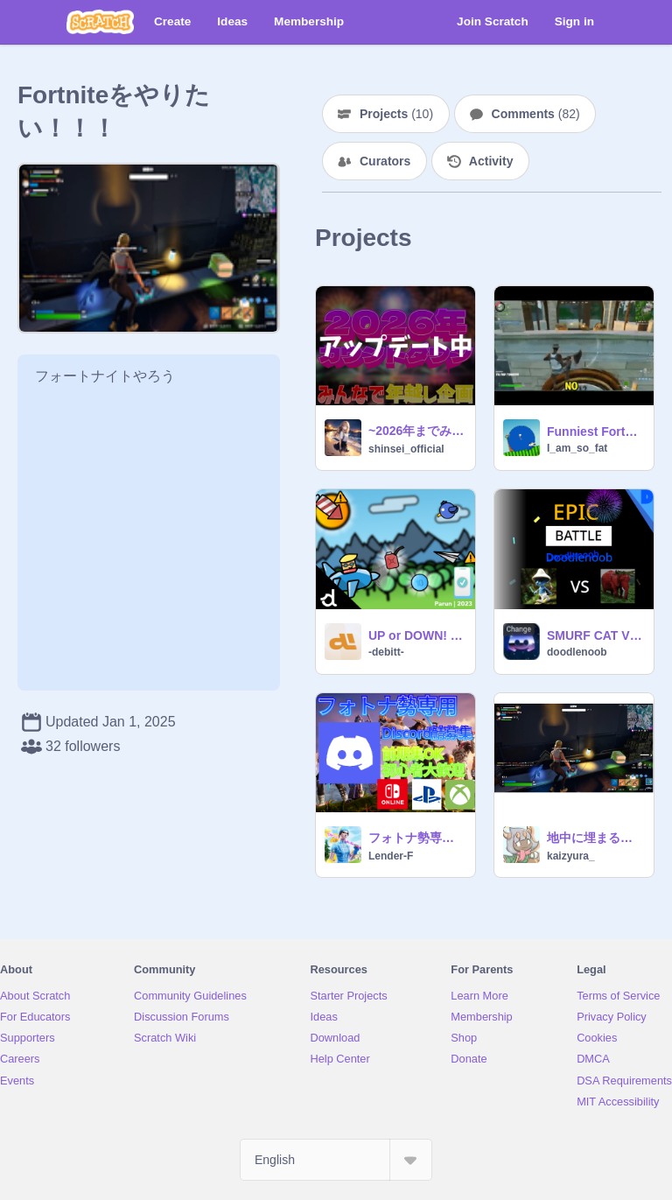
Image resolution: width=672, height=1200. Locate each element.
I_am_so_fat (577, 448)
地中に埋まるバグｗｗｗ (595, 838)
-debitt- (386, 652)
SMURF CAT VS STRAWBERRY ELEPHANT (595, 635)
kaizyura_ (571, 856)
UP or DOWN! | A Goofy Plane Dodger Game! (416, 635)
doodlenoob (577, 652)
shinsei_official (406, 449)
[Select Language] (336, 1160)
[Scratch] (100, 22)
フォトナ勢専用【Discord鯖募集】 (416, 838)
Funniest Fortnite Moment (595, 432)
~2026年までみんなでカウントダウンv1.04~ (416, 431)
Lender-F (390, 856)
